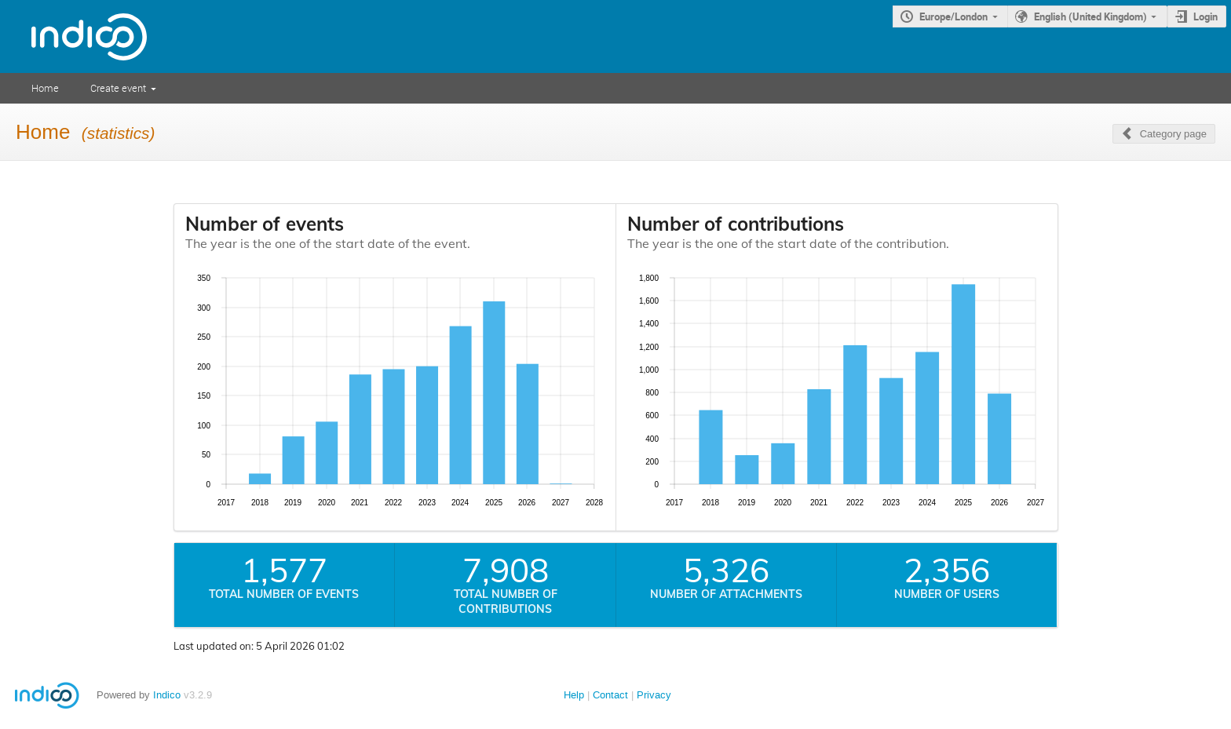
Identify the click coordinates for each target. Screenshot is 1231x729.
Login (1205, 16)
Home (45, 88)
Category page (1173, 134)
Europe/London (953, 16)
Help (574, 695)
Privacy (654, 695)
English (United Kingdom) (1090, 16)
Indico (167, 695)
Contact (610, 695)
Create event (118, 88)
